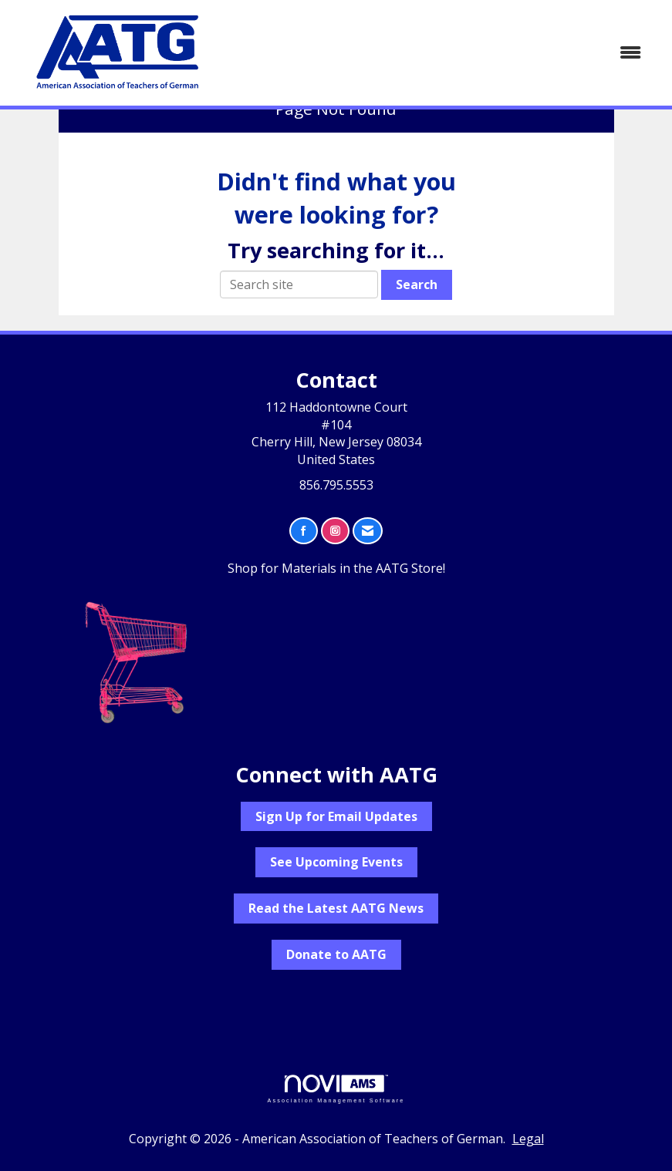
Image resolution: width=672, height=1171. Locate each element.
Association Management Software (335, 1089)
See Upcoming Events (336, 861)
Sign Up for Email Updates (336, 816)
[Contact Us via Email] (368, 530)
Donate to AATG (336, 954)
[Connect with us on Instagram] (335, 530)
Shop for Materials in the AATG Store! (336, 568)
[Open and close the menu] (441, 52)
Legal (528, 1138)
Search (416, 284)
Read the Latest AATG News (336, 908)
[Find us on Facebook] (303, 530)
